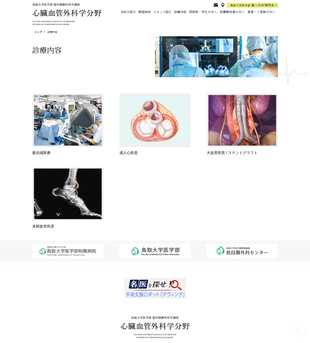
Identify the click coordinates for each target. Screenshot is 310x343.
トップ (38, 32)
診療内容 (180, 12)
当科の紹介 (128, 12)
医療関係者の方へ (232, 12)
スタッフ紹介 (162, 12)
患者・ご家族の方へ (261, 12)
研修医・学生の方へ (203, 12)
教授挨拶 (144, 12)
